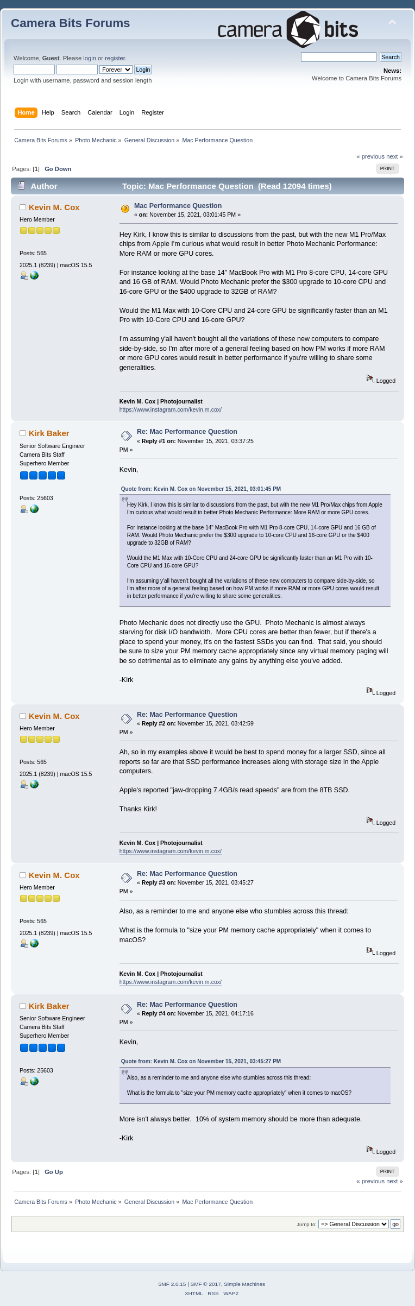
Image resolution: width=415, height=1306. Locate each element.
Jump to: (307, 1224)
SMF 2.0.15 (172, 1284)
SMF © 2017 (206, 1284)
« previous (370, 156)
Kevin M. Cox (54, 207)
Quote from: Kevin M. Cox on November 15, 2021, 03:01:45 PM (201, 489)
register (115, 58)
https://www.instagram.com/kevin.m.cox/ (171, 409)
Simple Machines (244, 1284)
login (89, 58)
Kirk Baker (49, 433)
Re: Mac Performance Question (187, 432)
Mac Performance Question (178, 206)
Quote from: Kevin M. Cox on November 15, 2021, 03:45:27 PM (201, 1061)
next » (394, 156)
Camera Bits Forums (70, 23)
